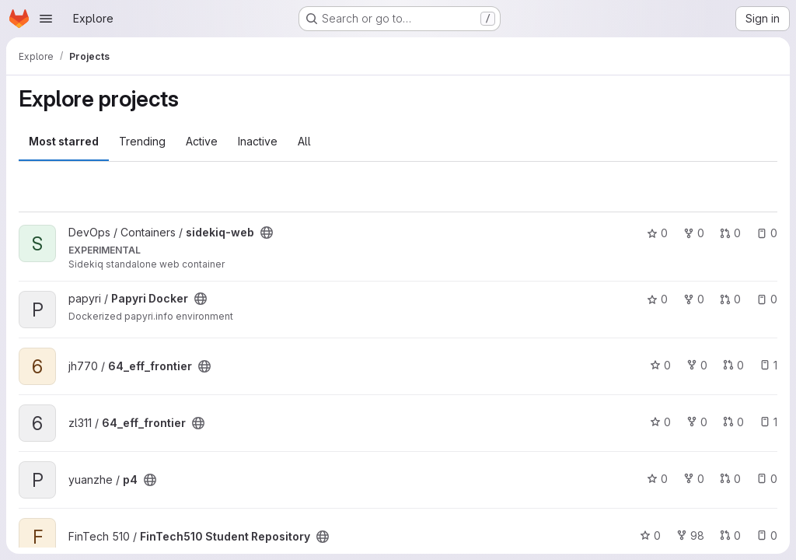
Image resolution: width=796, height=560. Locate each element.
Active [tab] (202, 141)
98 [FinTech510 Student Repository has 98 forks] (690, 535)
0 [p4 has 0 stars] (657, 478)
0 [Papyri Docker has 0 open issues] (766, 299)
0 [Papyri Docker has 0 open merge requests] (730, 299)
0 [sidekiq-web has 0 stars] (657, 233)
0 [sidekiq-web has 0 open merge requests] (730, 233)
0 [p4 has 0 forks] (693, 478)
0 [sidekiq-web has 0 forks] (693, 233)
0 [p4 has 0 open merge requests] (730, 478)
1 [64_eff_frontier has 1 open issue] (768, 365)
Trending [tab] (142, 141)
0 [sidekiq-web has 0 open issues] (766, 233)
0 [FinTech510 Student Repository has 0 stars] (650, 535)
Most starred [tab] (64, 141)
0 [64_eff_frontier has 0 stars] (660, 365)
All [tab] (304, 141)
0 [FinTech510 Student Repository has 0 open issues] (766, 535)
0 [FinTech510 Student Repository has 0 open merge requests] (730, 535)
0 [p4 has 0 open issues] (766, 478)
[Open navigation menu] (45, 18)
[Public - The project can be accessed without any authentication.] (266, 232)
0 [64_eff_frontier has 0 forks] (696, 365)
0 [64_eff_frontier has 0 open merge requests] (733, 365)
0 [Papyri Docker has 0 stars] (657, 299)
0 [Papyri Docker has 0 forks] (693, 299)
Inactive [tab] (258, 141)
